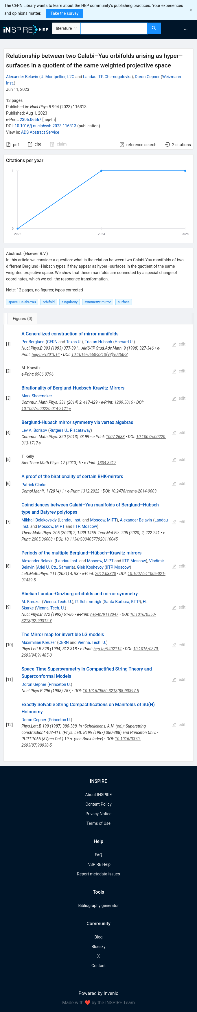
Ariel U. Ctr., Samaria (55, 567)
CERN (52, 341)
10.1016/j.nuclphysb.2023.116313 (45, 126)
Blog (99, 937)
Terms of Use (98, 823)
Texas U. (74, 341)
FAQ (98, 855)
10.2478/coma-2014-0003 (134, 491)
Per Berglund (33, 341)
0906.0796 (44, 374)
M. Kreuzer (31, 601)
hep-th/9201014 (46, 354)
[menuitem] (186, 29)
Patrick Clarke (33, 484)
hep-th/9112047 (104, 614)
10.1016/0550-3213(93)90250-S (99, 354)
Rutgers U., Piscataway (70, 430)
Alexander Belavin (22, 76)
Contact (98, 965)
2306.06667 (30, 119)
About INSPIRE (98, 794)
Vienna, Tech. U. (57, 601)
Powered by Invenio (99, 993)
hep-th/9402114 (107, 648)
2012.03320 (105, 573)
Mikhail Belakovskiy (39, 520)
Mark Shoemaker (36, 396)
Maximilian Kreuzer (38, 642)
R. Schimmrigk (88, 601)
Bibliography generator (98, 905)
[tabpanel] (98, 543)
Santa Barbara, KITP (122, 601)
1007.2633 (115, 436)
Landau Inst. (70, 520)
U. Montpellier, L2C (57, 76)
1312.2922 (90, 491)
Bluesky (98, 946)
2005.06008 (42, 539)
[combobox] (113, 28)
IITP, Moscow (85, 526)
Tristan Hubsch (98, 341)
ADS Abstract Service (40, 132)
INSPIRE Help (98, 864)
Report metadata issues (98, 874)
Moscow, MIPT (103, 520)
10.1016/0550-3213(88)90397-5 (111, 690)
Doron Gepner (147, 76)
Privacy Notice (98, 813)
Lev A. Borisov (34, 430)
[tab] (22, 318)
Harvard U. (124, 341)
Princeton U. (60, 684)
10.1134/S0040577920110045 (91, 539)
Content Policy (98, 804)
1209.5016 (123, 402)
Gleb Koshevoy (90, 567)
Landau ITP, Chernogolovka (107, 76)
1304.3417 (106, 462)
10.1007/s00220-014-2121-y (46, 408)
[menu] (180, 29)
